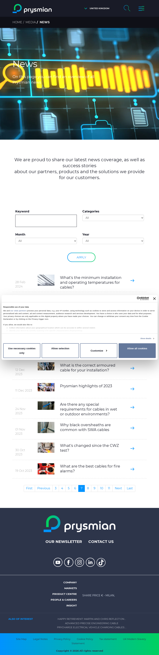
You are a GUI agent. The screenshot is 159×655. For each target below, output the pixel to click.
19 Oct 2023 (23, 471)
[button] (95, 8)
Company (70, 582)
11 (109, 488)
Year (85, 234)
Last (130, 488)
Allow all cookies (137, 348)
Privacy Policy (62, 638)
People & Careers (64, 599)
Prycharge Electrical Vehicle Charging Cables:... (92, 627)
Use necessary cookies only (22, 350)
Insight (71, 605)
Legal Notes (40, 638)
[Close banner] (154, 298)
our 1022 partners (18, 311)
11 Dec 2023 (23, 390)
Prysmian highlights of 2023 (86, 386)
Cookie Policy (85, 638)
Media (31, 22)
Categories (90, 211)
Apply (81, 257)
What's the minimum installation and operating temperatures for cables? (91, 282)
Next (118, 488)
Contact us (101, 541)
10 (101, 488)
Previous (43, 488)
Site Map (21, 638)
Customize (99, 350)
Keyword (22, 211)
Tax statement (108, 638)
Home (17, 22)
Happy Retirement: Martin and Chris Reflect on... (92, 618)
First (29, 488)
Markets (70, 588)
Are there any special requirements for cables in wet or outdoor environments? (88, 409)
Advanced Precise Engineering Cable (91, 623)
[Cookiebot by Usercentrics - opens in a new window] (132, 298)
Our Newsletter (63, 541)
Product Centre (64, 593)
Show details (145, 338)
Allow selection (60, 348)
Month (20, 234)
